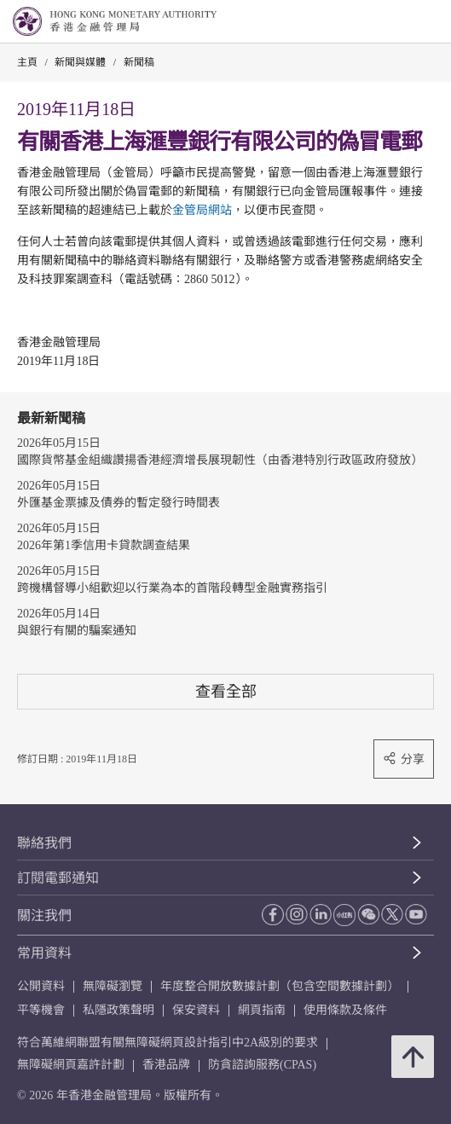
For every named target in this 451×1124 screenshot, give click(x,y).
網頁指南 (262, 1010)
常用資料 (44, 953)
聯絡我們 (44, 843)
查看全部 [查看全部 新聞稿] (226, 691)
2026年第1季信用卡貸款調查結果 (103, 545)
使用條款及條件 (345, 1010)
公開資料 (41, 986)
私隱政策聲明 (118, 1010)
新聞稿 (139, 62)
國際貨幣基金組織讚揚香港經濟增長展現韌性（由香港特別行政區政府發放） (220, 460)
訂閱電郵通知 (58, 878)
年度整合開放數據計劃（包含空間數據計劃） (279, 986)
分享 (404, 758)
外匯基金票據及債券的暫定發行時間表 (118, 502)
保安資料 (196, 1010)
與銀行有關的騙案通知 (76, 630)
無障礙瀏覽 (112, 986)
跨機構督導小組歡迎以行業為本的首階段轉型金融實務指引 (172, 588)
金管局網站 (202, 210)
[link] (394, 22)
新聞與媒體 (80, 62)
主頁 (27, 62)
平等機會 (41, 1010)
